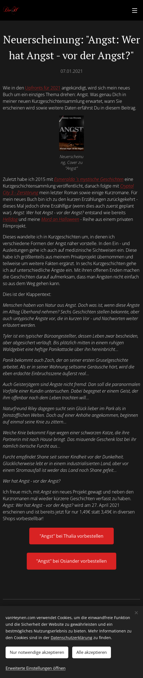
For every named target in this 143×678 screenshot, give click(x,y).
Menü (134, 10)
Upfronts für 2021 (42, 88)
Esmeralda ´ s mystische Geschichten (88, 179)
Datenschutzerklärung (71, 637)
